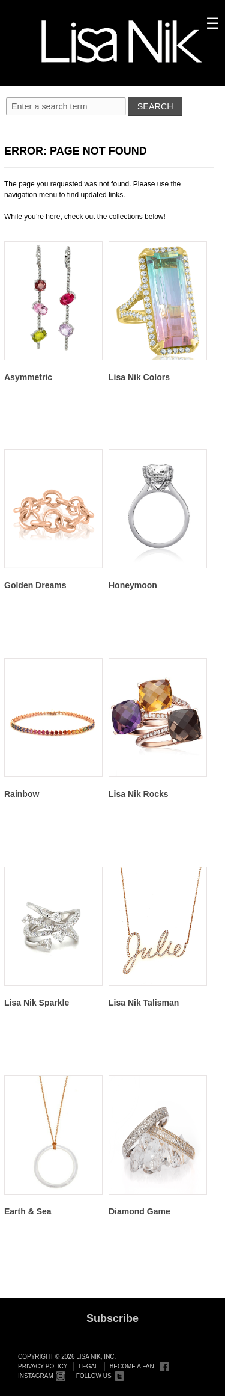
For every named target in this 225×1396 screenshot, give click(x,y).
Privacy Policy (42, 1366)
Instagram (35, 1376)
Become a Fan (132, 1366)
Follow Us (94, 1376)
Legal (88, 1366)
